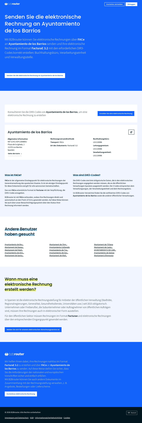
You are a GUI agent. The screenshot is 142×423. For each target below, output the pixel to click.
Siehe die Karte (14, 154)
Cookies (67, 417)
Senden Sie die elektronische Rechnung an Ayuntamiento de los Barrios (35, 75)
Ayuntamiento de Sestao (104, 252)
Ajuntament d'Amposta (103, 255)
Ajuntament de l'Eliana (103, 244)
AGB (32, 417)
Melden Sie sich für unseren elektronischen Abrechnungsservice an (33, 330)
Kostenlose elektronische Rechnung (21, 394)
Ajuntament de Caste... (103, 247)
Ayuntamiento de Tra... (58, 250)
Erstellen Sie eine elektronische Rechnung (116, 114)
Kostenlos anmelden (114, 4)
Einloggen (131, 4)
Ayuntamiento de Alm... (14, 252)
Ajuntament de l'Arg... (58, 244)
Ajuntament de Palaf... (14, 250)
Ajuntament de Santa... (14, 255)
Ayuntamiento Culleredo (59, 247)
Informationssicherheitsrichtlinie (48, 417)
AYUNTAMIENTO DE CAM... (105, 250)
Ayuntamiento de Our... (58, 252)
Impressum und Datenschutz (17, 417)
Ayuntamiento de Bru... (14, 244)
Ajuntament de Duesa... (14, 247)
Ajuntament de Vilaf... (58, 255)
